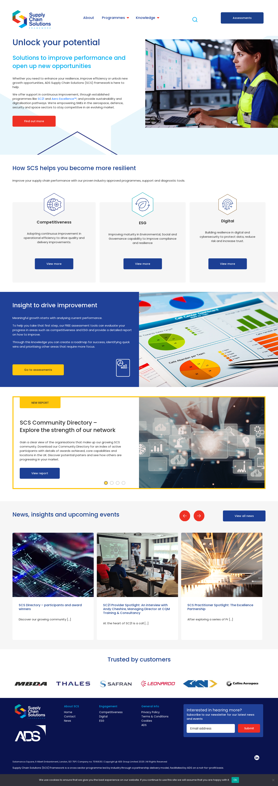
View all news (244, 516)
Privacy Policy (150, 712)
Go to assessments (38, 370)
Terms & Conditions (154, 716)
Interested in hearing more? (214, 710)
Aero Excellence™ (64, 99)
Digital (103, 716)
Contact (70, 716)
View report (39, 473)
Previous (184, 515)
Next (199, 515)
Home (68, 712)
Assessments (242, 18)
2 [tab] (112, 483)
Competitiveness (111, 712)
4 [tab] (124, 483)
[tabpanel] (139, 442)
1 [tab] (106, 483)
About (88, 17)
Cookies (146, 721)
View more (53, 264)
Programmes (113, 17)
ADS (144, 725)
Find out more (34, 121)
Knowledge (145, 17)
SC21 (41, 99)
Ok (235, 779)
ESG (101, 721)
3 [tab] (118, 483)
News (67, 721)
